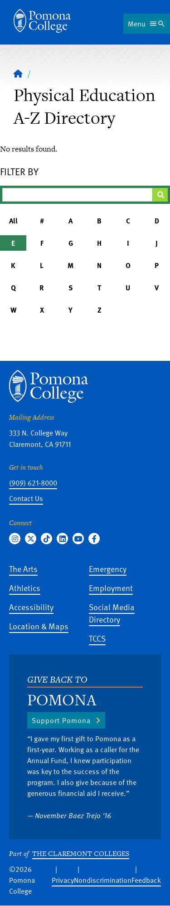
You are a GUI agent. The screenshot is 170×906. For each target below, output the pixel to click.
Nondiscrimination (102, 880)
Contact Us (26, 498)
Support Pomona (61, 720)
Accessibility (31, 607)
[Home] (42, 21)
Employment (111, 588)
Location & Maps (38, 626)
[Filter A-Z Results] (77, 195)
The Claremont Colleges (80, 853)
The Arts (23, 568)
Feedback (146, 880)
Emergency (107, 568)
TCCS (97, 638)
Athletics (24, 588)
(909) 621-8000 (33, 482)
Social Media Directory (112, 613)
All (13, 220)
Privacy (63, 880)
